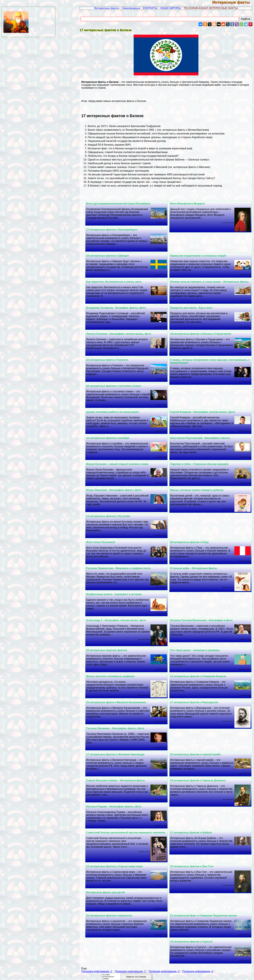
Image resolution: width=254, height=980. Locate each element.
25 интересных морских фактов (110, 650)
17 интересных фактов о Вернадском (196, 702)
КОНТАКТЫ (150, 8)
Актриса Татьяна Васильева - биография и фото (203, 620)
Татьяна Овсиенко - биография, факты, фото (119, 728)
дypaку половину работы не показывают (116, 412)
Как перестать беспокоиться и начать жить (117, 281)
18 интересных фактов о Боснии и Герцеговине (202, 333)
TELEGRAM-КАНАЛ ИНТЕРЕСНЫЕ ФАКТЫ (211, 8)
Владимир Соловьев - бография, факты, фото (119, 307)
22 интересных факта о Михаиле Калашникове (120, 702)
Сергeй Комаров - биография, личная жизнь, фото (204, 412)
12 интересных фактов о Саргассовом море (118, 869)
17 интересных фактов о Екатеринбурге (115, 229)
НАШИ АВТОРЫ (170, 8)
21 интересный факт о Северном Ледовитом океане (205, 918)
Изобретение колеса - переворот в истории (117, 594)
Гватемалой (146, 167)
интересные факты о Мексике (191, 167)
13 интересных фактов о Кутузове (111, 516)
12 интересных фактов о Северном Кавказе (200, 676)
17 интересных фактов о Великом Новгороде (119, 754)
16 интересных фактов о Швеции (111, 255)
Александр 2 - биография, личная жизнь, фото (120, 620)
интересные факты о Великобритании (185, 129)
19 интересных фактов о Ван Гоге (193, 869)
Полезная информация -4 (197, 974)
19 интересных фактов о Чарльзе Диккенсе (200, 780)
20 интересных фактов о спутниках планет (117, 386)
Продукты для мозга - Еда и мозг (193, 307)
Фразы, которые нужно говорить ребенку (198, 490)
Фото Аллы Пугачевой (104, 542)
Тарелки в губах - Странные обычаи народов (201, 464)
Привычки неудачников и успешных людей (200, 255)
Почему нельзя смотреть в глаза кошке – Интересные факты (211, 281)
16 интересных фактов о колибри (111, 438)
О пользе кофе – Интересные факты (195, 568)
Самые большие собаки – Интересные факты (119, 780)
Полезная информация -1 (96, 974)
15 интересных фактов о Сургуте (193, 944)
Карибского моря (202, 137)
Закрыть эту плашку (136, 976)
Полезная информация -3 (164, 974)
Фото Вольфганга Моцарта (189, 203)
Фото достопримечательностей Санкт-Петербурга (122, 203)
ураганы (156, 137)
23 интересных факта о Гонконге (111, 359)
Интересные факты (233, 2)
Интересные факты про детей (109, 895)
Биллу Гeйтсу (205, 178)
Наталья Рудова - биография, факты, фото (117, 806)
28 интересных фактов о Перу (191, 542)
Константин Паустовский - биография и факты (202, 438)
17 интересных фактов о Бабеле (193, 832)
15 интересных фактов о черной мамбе (197, 754)
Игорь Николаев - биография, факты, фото (117, 490)
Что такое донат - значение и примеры (196, 650)
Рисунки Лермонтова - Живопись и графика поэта (122, 568)
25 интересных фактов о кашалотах (112, 918)
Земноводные (131, 8)
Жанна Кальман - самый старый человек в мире (121, 464)
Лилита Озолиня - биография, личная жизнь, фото (122, 333)
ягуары (112, 155)
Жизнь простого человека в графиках (114, 676)
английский (143, 133)
